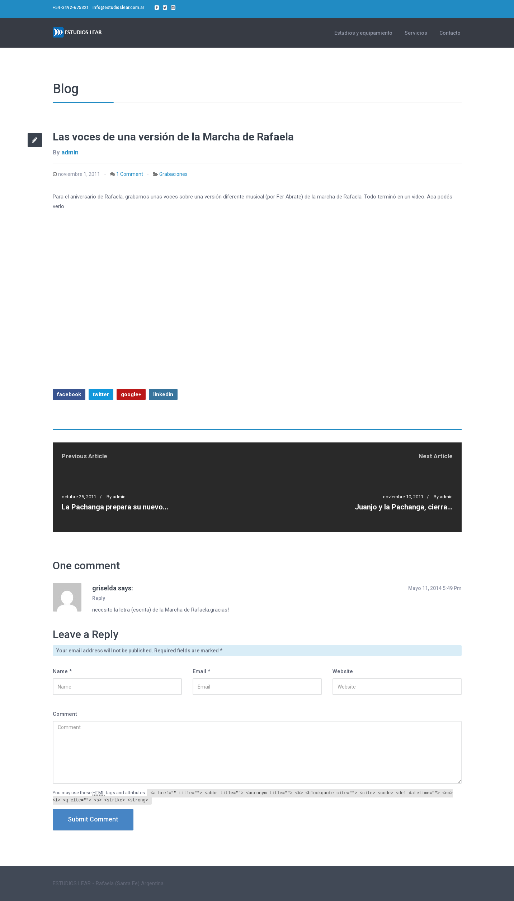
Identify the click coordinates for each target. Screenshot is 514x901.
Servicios (416, 33)
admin (70, 152)
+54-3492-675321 (71, 7)
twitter (101, 394)
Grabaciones (173, 174)
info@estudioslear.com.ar (118, 7)
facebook (69, 394)
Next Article (436, 456)
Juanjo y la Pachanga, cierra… (404, 507)
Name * (62, 671)
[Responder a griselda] (100, 598)
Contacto (450, 33)
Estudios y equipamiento (363, 33)
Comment (65, 714)
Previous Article (84, 456)
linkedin (163, 394)
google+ (131, 394)
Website (343, 671)
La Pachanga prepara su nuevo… (115, 507)
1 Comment (129, 174)
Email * (201, 671)
